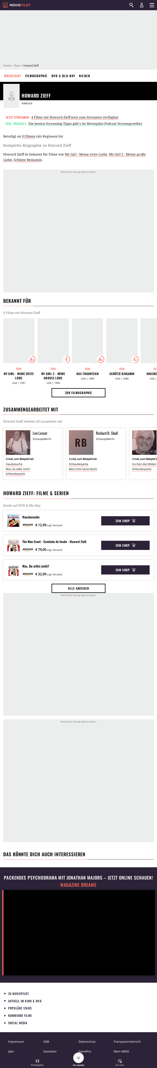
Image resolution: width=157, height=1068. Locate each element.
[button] (37, 1063)
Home (7, 65)
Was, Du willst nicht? (18, 469)
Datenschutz (87, 1041)
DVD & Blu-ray (63, 75)
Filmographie (36, 75)
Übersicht (12, 75)
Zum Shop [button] (125, 520)
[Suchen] (131, 5)
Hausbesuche (14, 464)
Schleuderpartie (15, 473)
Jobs (11, 1051)
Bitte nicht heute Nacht (83, 469)
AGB (46, 1041)
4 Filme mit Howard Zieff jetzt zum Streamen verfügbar (75, 117)
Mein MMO (121, 1051)
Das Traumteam (87, 374)
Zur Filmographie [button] (78, 392)
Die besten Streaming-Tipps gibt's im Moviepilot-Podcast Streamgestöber (85, 123)
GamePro (84, 1051)
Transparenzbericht (127, 1041)
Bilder (84, 75)
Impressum (16, 1041)
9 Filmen (28, 136)
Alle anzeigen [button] (78, 588)
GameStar (50, 1051)
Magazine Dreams (78, 885)
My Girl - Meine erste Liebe (86, 154)
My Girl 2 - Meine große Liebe (53, 376)
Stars (17, 65)
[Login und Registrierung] (142, 5)
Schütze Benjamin (28, 160)
